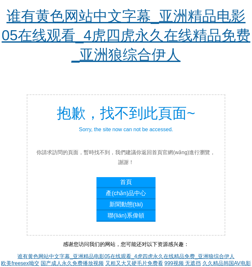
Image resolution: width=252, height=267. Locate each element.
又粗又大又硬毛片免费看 (134, 263)
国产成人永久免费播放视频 (72, 263)
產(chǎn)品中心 (126, 193)
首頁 (126, 182)
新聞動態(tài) (126, 204)
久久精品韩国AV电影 (226, 263)
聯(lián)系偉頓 (126, 215)
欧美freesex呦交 (20, 263)
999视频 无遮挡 (182, 263)
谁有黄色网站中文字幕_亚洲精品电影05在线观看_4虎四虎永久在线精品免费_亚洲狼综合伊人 (126, 35)
